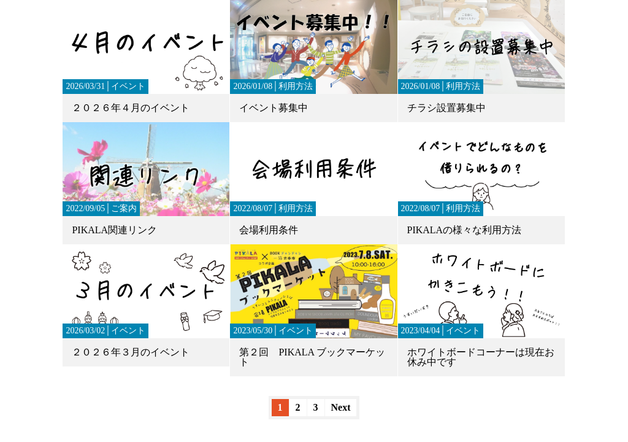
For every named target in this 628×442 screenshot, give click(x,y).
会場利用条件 (268, 230)
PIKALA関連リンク (114, 230)
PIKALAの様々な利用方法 (464, 230)
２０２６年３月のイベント (131, 352)
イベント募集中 (273, 108)
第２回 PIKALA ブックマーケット (312, 357)
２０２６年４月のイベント (131, 108)
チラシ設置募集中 (446, 108)
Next (341, 407)
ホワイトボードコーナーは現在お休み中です (480, 357)
